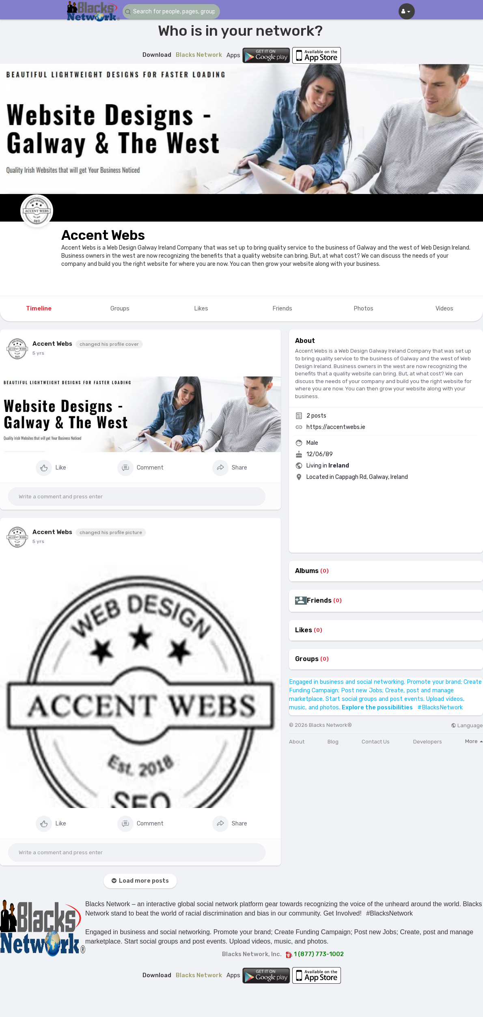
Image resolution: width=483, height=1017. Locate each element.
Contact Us (376, 741)
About (296, 741)
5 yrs (38, 353)
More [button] (474, 741)
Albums (307, 571)
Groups (307, 659)
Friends (319, 600)
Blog (333, 741)
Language (467, 725)
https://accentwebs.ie (335, 427)
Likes (303, 630)
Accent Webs (103, 235)
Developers (427, 741)
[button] (171, 11)
